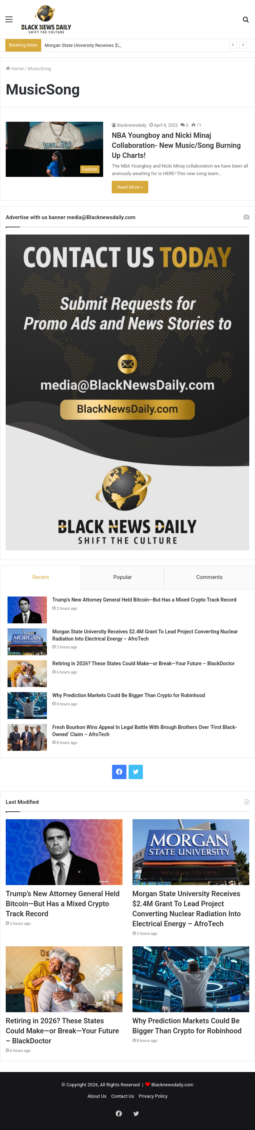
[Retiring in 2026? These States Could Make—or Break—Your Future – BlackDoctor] (27, 673)
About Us (96, 1096)
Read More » (130, 187)
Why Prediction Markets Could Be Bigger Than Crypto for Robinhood (128, 695)
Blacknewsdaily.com (172, 1084)
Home (15, 68)
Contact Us (122, 1096)
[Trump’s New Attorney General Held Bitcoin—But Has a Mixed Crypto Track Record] (27, 610)
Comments (209, 577)
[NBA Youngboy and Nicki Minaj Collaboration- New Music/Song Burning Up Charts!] (54, 149)
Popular (123, 577)
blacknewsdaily (131, 125)
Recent (40, 577)
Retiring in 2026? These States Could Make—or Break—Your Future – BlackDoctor (143, 663)
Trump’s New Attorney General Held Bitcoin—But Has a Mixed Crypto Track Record (144, 600)
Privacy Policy (153, 1096)
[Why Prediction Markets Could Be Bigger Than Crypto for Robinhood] (27, 705)
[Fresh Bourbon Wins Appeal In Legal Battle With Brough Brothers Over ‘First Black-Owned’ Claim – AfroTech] (27, 737)
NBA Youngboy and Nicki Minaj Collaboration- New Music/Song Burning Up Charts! (176, 145)
